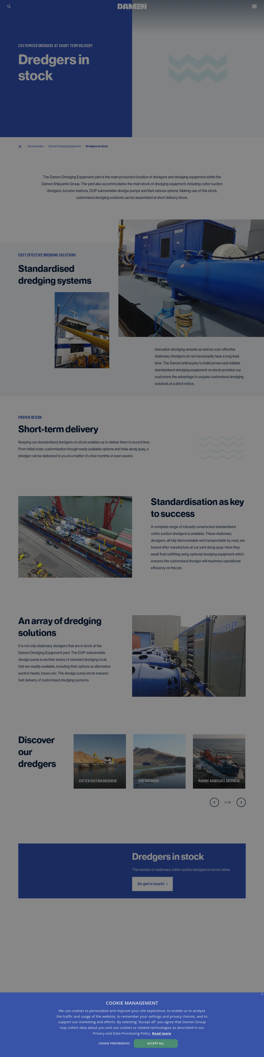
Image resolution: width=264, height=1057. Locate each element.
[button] (89, 1043)
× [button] (262, 994)
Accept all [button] (155, 1043)
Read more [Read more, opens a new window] (161, 1033)
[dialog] (132, 1025)
